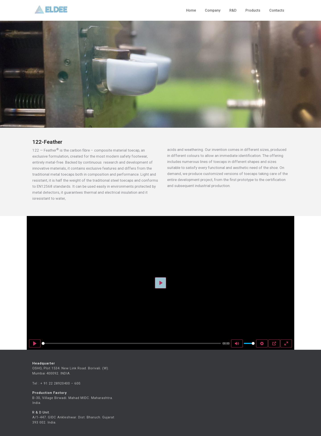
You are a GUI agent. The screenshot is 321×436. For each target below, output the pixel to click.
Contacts (276, 10)
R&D (233, 10)
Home (191, 10)
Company (212, 10)
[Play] (35, 343)
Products (252, 10)
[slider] (131, 343)
